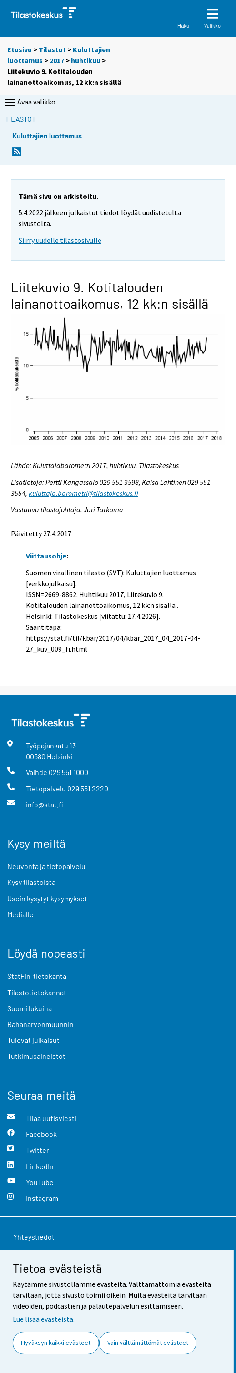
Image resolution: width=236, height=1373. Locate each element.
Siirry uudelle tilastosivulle (60, 240)
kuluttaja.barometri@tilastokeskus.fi (83, 493)
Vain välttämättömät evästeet (147, 1342)
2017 (57, 60)
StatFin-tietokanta (36, 976)
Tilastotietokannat (36, 992)
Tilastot (52, 49)
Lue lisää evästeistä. (44, 1319)
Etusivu (19, 49)
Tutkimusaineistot (36, 1056)
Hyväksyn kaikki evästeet (55, 1342)
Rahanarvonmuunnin (40, 1024)
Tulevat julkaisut (33, 1040)
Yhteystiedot (34, 1236)
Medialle (20, 914)
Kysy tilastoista (31, 882)
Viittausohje (46, 555)
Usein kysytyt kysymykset (47, 898)
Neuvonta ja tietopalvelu (46, 866)
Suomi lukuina (29, 1008)
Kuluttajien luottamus (47, 135)
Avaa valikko (29, 102)
